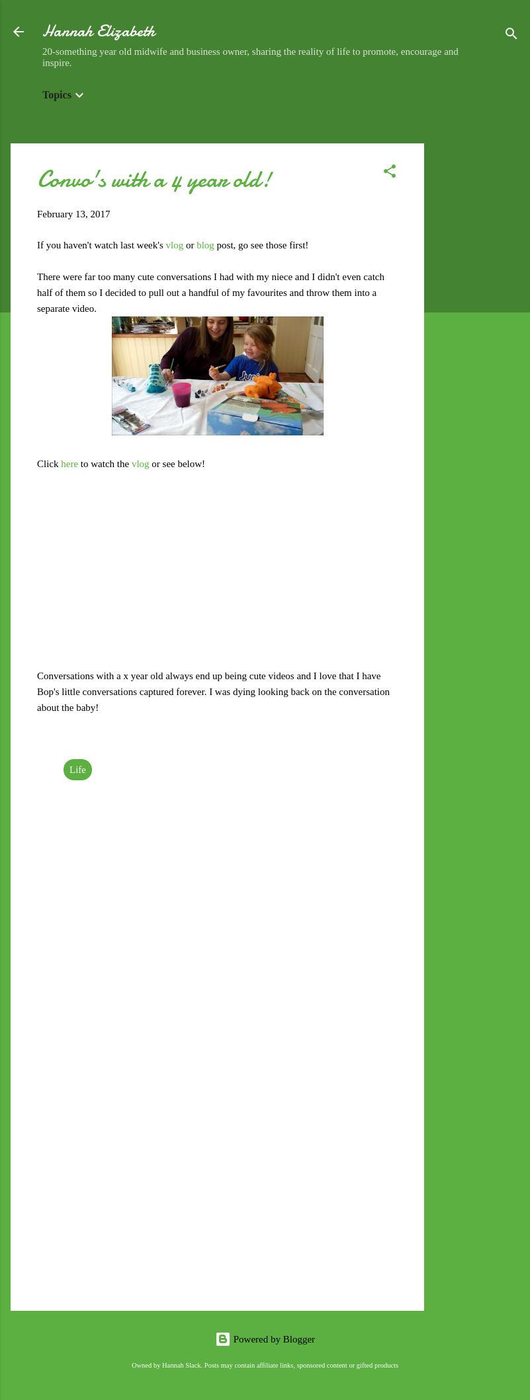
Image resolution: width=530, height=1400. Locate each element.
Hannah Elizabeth (98, 31)
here (71, 464)
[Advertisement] (477, 341)
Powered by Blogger (265, 1339)
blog (206, 245)
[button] (390, 173)
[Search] (511, 36)
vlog (176, 245)
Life (77, 769)
